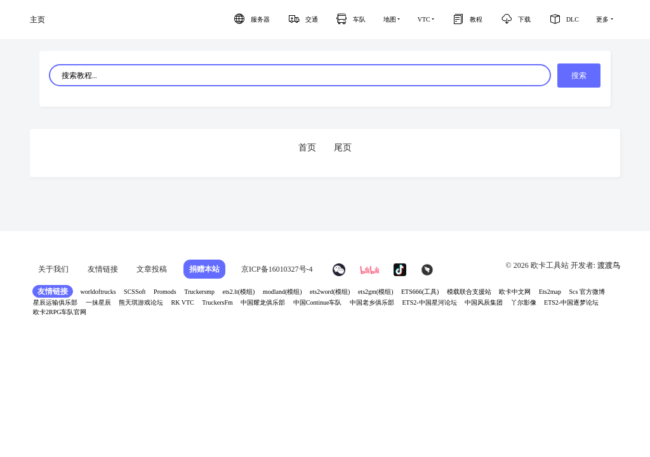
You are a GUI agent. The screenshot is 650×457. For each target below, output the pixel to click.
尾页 (343, 147)
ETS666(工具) (420, 291)
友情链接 (103, 269)
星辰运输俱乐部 (55, 302)
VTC (424, 19)
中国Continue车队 (317, 302)
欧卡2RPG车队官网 (59, 311)
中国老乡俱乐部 (372, 302)
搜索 (579, 75)
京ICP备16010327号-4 (277, 269)
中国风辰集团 (484, 302)
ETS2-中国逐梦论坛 (571, 302)
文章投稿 (151, 269)
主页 (37, 19)
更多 (602, 19)
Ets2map (550, 291)
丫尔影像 (523, 302)
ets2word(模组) (330, 291)
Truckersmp (199, 291)
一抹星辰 (98, 302)
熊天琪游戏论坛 (141, 302)
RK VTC (182, 302)
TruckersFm (217, 302)
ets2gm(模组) (376, 291)
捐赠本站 (204, 269)
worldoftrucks (98, 291)
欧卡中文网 (515, 291)
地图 (389, 19)
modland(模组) (282, 291)
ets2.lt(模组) (239, 291)
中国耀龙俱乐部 (263, 302)
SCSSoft (134, 291)
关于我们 (53, 269)
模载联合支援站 (469, 291)
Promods (165, 291)
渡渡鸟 (608, 265)
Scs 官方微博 (586, 291)
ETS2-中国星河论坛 (429, 302)
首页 (307, 147)
